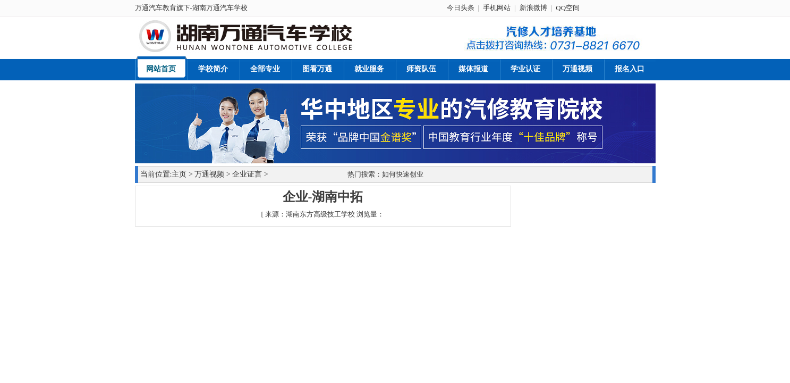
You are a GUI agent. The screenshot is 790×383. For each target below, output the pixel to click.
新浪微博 (533, 8)
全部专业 (265, 69)
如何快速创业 (402, 174)
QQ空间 (568, 8)
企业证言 (247, 174)
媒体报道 (473, 69)
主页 (179, 174)
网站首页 (161, 69)
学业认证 (525, 69)
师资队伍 (421, 69)
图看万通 (317, 69)
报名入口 (629, 69)
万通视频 (577, 69)
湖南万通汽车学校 (220, 8)
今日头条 (460, 8)
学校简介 (213, 69)
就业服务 (369, 69)
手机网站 (497, 8)
